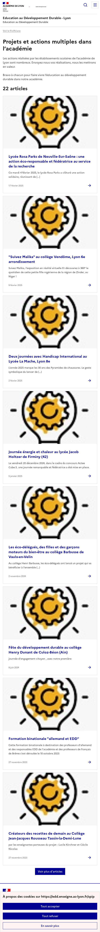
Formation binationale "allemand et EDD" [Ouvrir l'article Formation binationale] (44, 738)
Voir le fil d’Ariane (12, 30)
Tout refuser (50, 916)
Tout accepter (50, 906)
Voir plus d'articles (50, 871)
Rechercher (85, 4)
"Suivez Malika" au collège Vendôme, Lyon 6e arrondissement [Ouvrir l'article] (47, 259)
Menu (95, 4)
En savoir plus (50, 926)
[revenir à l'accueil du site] (50, 18)
